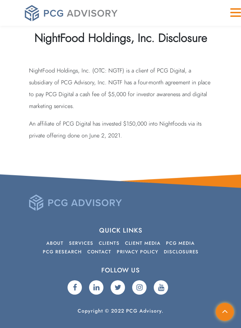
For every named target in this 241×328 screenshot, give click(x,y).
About (55, 243)
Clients (109, 243)
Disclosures (181, 252)
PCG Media (180, 243)
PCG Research (62, 252)
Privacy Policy (137, 252)
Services (81, 243)
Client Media (143, 243)
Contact (99, 252)
